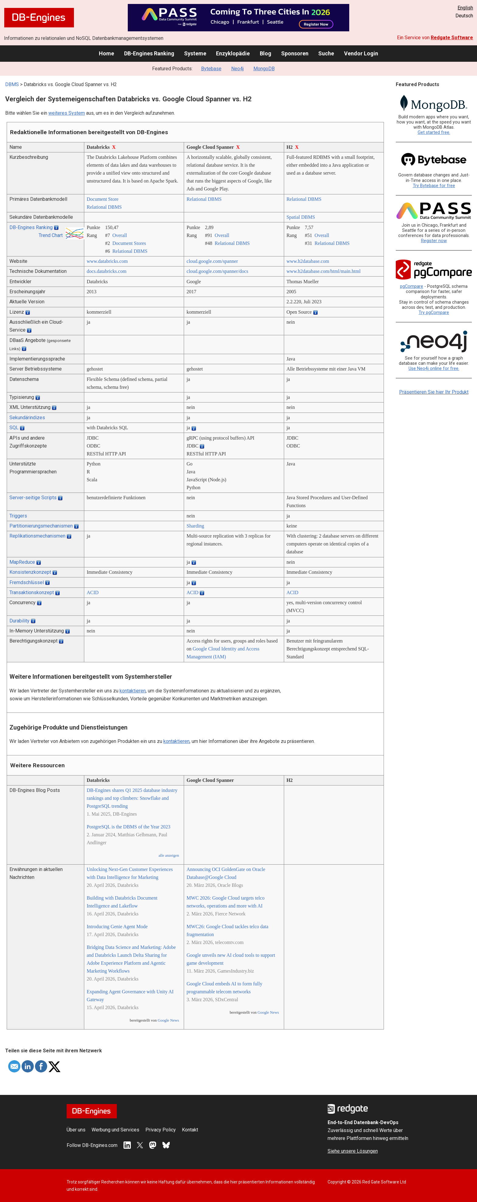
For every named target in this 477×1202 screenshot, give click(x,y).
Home (106, 53)
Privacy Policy (160, 1130)
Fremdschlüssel (26, 582)
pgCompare (411, 286)
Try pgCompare (434, 312)
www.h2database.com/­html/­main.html (324, 271)
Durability (19, 621)
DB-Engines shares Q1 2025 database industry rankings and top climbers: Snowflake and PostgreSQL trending (132, 798)
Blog (265, 53)
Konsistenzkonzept (30, 572)
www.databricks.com (107, 261)
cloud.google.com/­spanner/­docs (217, 271)
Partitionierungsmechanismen (41, 526)
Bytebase (211, 68)
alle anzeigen (168, 855)
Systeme (195, 53)
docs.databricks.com (107, 271)
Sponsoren (294, 53)
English (465, 8)
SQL (14, 427)
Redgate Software (452, 37)
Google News (168, 1020)
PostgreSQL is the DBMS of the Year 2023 (128, 826)
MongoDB (264, 68)
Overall (119, 235)
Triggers (18, 516)
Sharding (195, 525)
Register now (434, 240)
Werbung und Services (115, 1130)
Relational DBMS (104, 207)
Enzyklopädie (233, 53)
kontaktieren (133, 691)
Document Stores (129, 243)
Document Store (102, 199)
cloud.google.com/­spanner (212, 261)
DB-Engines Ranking (149, 53)
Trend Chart (51, 235)
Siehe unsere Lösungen (353, 1151)
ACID (93, 592)
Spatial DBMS (301, 217)
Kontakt (190, 1130)
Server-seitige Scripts (33, 497)
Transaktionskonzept (31, 592)
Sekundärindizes (27, 417)
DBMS (12, 84)
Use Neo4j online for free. (434, 368)
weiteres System (66, 113)
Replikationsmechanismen (37, 536)
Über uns (76, 1130)
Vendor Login (361, 53)
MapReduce (22, 562)
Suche (326, 53)
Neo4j (237, 68)
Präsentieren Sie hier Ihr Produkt (433, 392)
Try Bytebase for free (434, 185)
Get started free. (434, 132)
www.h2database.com (308, 261)
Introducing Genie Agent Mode (117, 926)
